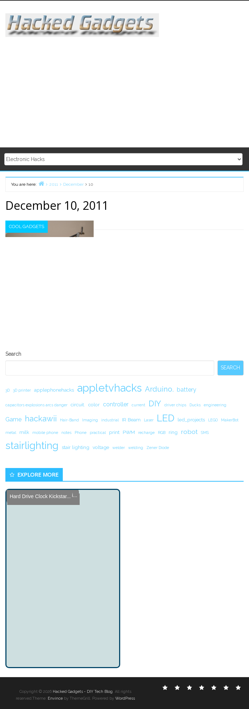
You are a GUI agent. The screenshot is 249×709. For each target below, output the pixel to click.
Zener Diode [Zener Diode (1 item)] (157, 447)
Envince (55, 698)
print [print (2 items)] (114, 432)
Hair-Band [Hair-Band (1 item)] (69, 420)
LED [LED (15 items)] (165, 418)
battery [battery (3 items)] (186, 389)
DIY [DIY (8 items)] (155, 403)
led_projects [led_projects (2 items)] (191, 419)
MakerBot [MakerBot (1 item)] (230, 420)
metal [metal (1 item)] (10, 432)
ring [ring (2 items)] (173, 432)
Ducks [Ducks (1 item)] (195, 405)
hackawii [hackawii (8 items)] (41, 418)
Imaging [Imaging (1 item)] (90, 420)
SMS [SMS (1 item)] (205, 432)
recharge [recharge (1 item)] (146, 432)
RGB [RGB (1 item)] (161, 432)
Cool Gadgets (26, 226)
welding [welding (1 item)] (135, 447)
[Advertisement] (127, 87)
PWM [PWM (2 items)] (129, 432)
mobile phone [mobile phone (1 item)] (45, 432)
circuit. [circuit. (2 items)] (78, 404)
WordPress (125, 698)
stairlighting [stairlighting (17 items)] (31, 445)
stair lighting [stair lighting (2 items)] (75, 447)
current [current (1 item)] (138, 405)
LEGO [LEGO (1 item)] (213, 420)
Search (13, 354)
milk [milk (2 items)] (24, 432)
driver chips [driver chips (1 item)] (175, 405)
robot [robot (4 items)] (189, 431)
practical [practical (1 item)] (98, 432)
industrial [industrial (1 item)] (110, 420)
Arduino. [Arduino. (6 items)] (159, 389)
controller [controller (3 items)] (115, 404)
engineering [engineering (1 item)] (215, 405)
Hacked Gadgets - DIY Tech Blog (83, 691)
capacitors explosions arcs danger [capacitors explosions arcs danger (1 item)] (36, 405)
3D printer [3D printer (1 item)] (22, 390)
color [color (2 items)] (94, 404)
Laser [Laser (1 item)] (149, 420)
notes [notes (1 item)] (66, 432)
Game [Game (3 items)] (13, 419)
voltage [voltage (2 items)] (101, 447)
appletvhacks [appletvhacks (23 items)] (109, 388)
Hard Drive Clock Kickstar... (38, 495)
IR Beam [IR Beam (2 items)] (131, 419)
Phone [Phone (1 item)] (80, 432)
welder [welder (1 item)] (118, 447)
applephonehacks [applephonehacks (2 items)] (54, 390)
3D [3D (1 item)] (7, 390)
